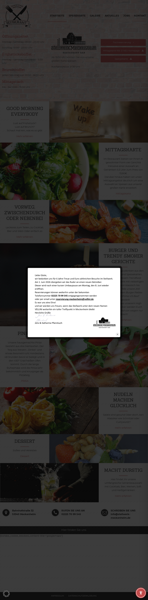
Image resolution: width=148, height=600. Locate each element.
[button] (6, 593)
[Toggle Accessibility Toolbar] (141, 593)
